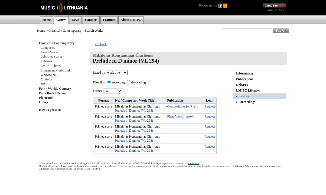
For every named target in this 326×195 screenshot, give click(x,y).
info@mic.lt (194, 163)
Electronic (46, 98)
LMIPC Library (51, 66)
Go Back (101, 44)
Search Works (49, 52)
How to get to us (50, 110)
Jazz (42, 84)
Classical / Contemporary (65, 30)
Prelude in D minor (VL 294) (134, 110)
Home (47, 20)
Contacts (91, 20)
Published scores (51, 56)
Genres (61, 20)
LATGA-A (271, 10)
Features (109, 20)
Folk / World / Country (55, 88)
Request (209, 106)
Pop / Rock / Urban (52, 93)
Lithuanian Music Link (56, 70)
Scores (244, 96)
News (75, 20)
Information (244, 73)
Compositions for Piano (182, 106)
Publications (244, 79)
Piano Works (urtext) (180, 116)
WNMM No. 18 (51, 75)
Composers (48, 48)
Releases (46, 61)
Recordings (247, 102)
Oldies (43, 102)
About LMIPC (131, 20)
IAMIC (281, 10)
